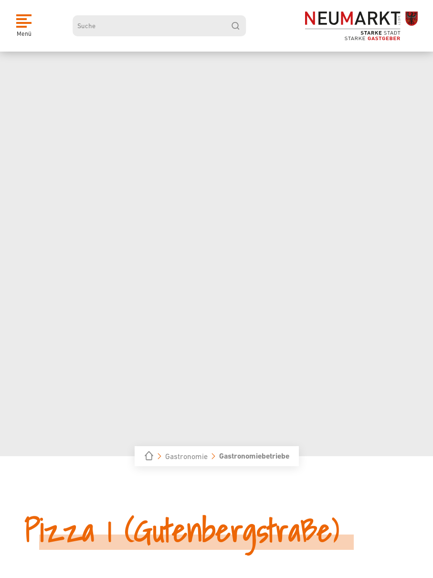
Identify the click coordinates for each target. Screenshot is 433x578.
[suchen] (235, 25)
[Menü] (23, 25)
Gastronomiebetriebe (254, 455)
